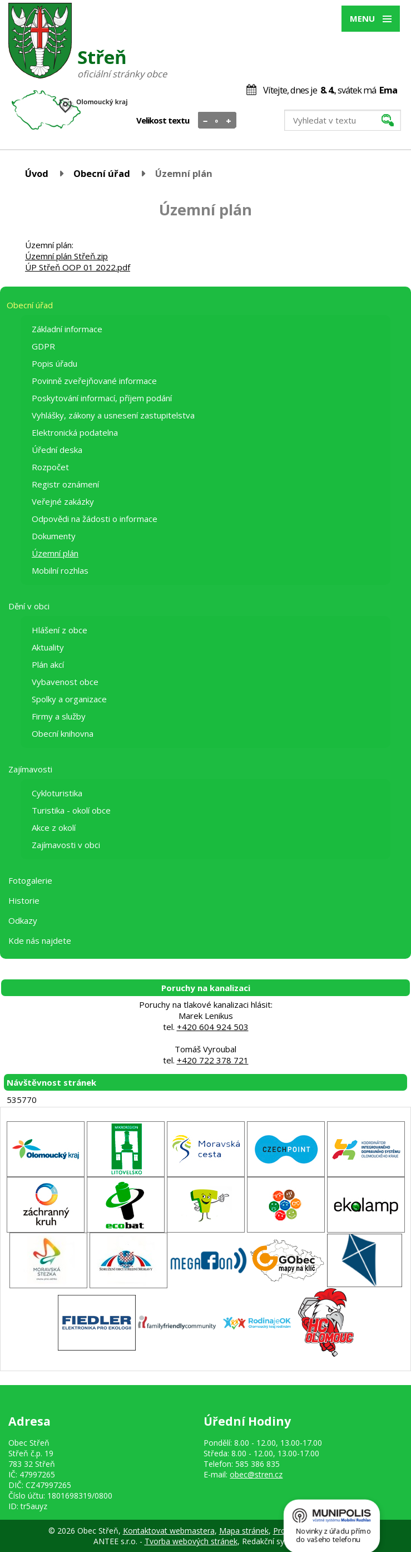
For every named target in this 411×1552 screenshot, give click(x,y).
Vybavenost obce (65, 681)
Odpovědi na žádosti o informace (94, 518)
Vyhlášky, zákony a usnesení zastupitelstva (113, 415)
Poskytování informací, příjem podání (102, 397)
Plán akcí (48, 664)
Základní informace (67, 328)
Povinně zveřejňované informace (94, 380)
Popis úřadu (54, 363)
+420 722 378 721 (213, 1060)
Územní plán (55, 553)
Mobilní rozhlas (60, 570)
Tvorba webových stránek (191, 1541)
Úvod (36, 173)
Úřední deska (57, 449)
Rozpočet (50, 466)
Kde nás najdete (39, 940)
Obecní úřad (101, 173)
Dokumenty (54, 535)
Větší (229, 120)
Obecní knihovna (62, 733)
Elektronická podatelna (75, 432)
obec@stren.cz (256, 1474)
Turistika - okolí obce (71, 810)
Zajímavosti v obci (66, 844)
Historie (23, 900)
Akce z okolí (54, 827)
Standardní (217, 120)
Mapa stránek (244, 1530)
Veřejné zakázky (63, 501)
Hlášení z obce (59, 629)
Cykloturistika (57, 793)
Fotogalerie (30, 880)
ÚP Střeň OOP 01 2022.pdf (77, 267)
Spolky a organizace (69, 698)
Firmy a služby (59, 716)
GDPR (43, 346)
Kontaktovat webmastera (169, 1530)
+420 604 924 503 (213, 1026)
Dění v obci (28, 606)
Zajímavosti (30, 769)
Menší (205, 120)
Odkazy (22, 920)
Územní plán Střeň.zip (66, 256)
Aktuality (48, 647)
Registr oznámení (65, 484)
